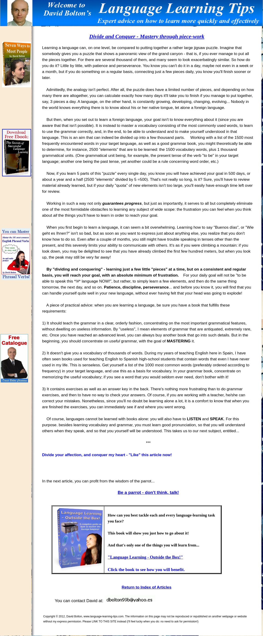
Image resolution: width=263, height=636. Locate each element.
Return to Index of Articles (146, 587)
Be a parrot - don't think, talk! (148, 492)
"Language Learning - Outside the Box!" (145, 557)
